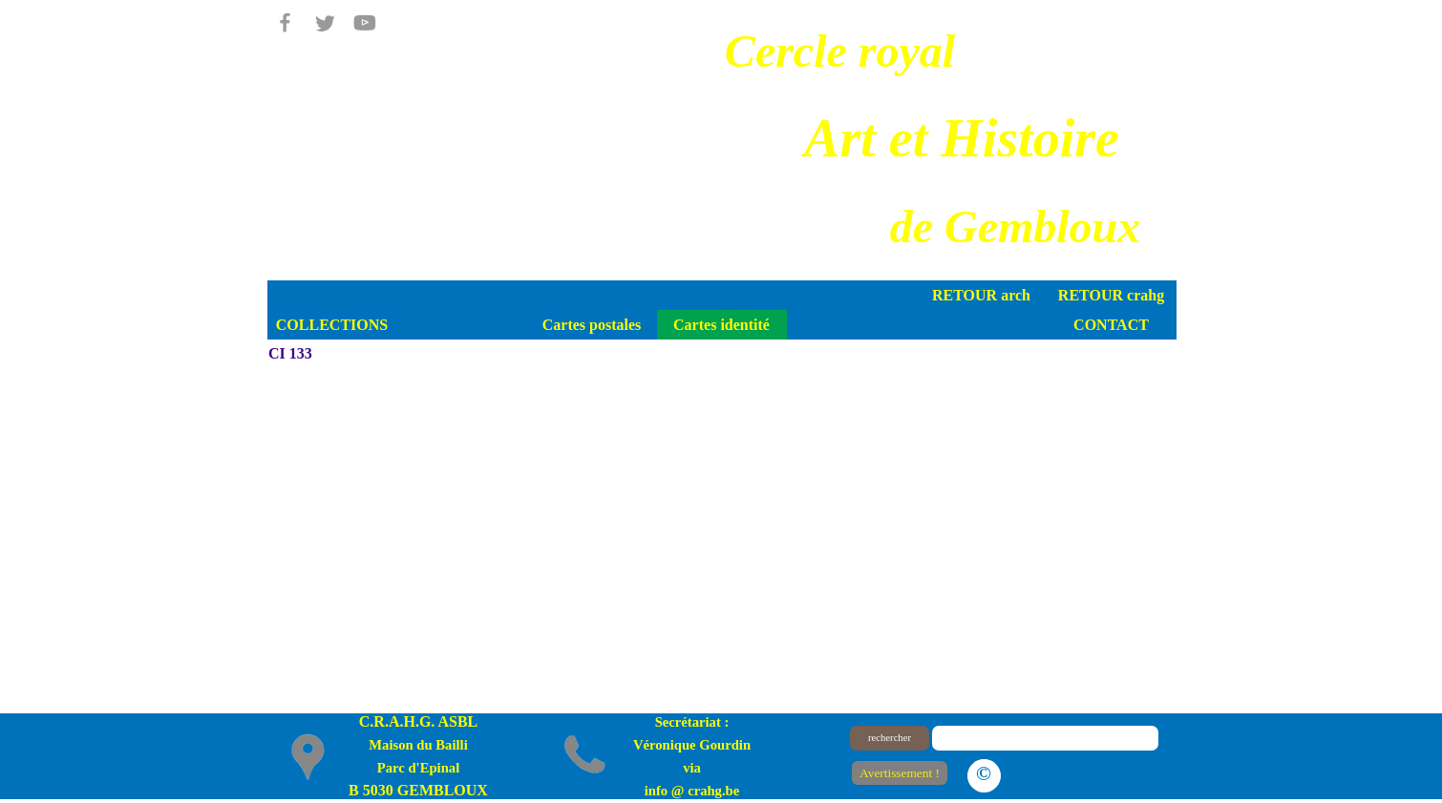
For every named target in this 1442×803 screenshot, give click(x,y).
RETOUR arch (981, 295)
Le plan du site (1084, 772)
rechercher (889, 737)
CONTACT (1111, 325)
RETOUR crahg (1111, 295)
